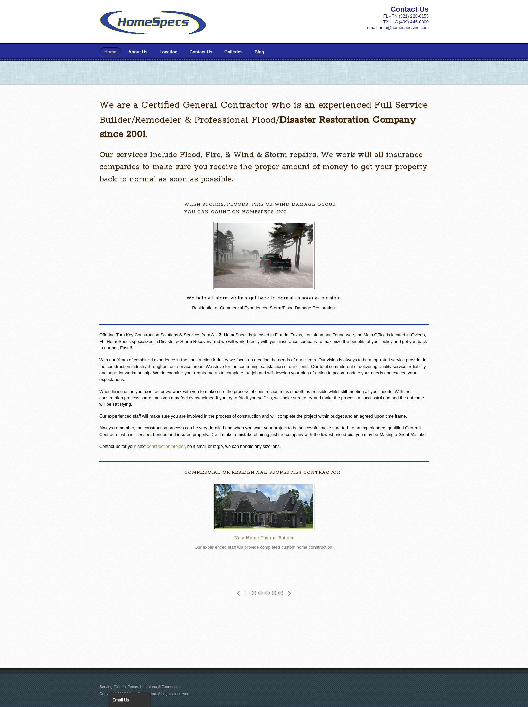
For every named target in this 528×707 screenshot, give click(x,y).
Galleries (233, 51)
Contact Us (201, 51)
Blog (259, 51)
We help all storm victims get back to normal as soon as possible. (264, 298)
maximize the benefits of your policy (357, 341)
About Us (138, 51)
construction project (166, 446)
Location (169, 51)
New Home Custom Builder (264, 538)
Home (110, 51)
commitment (341, 366)
